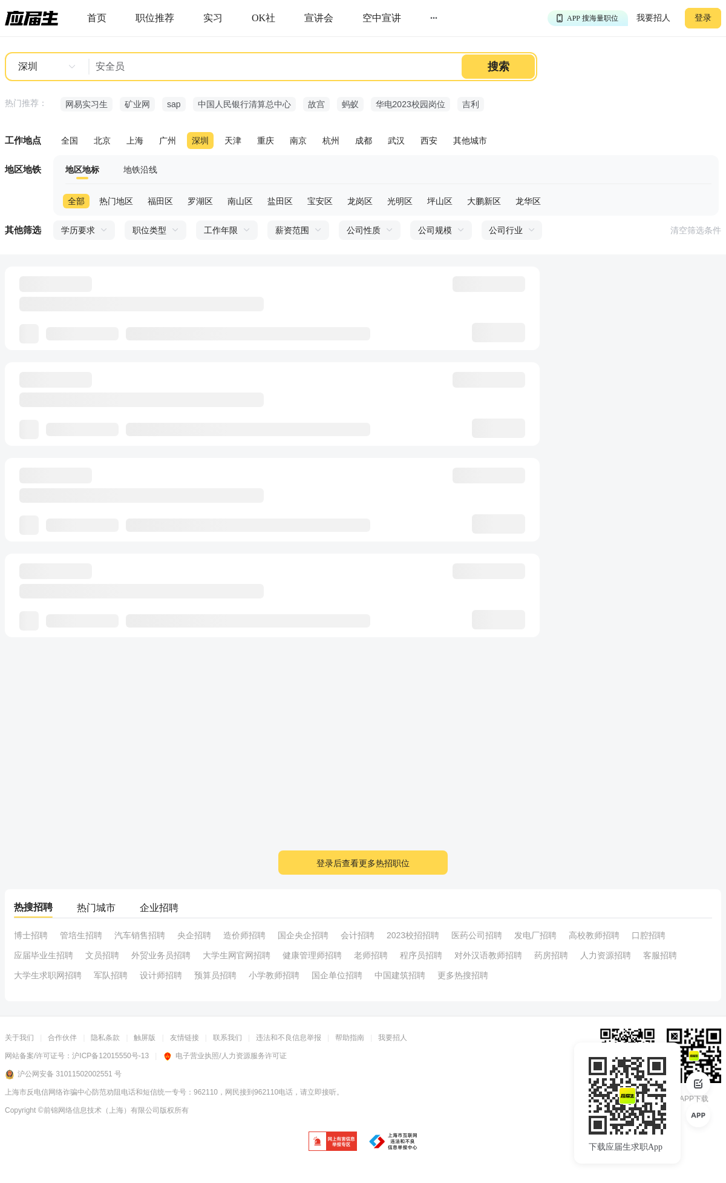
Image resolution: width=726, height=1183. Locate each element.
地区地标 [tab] (82, 169)
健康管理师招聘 (312, 955)
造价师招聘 (244, 935)
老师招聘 (371, 955)
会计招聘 (357, 935)
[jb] (332, 1142)
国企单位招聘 (337, 975)
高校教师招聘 (594, 935)
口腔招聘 (649, 935)
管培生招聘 (81, 935)
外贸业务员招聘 (161, 955)
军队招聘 (111, 975)
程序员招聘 (421, 955)
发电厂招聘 (535, 935)
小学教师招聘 (274, 975)
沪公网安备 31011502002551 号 (63, 1074)
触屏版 (144, 1037)
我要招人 (653, 17)
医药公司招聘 (476, 935)
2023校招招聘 (413, 935)
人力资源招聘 (605, 955)
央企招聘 (194, 935)
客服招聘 (660, 955)
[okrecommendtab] (263, 18)
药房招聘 (551, 955)
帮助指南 (349, 1037)
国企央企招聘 (303, 935)
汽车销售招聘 (139, 935)
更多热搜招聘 (462, 975)
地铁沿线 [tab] (140, 169)
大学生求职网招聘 (48, 975)
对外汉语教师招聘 (488, 955)
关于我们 (19, 1037)
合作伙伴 (62, 1037)
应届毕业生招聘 (43, 955)
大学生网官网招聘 (236, 955)
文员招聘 (102, 955)
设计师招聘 (161, 975)
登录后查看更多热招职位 (363, 863)
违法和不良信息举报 (288, 1037)
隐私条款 (105, 1037)
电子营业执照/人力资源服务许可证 (224, 1056)
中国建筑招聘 (399, 975)
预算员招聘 (215, 975)
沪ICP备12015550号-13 (110, 1056)
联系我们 (227, 1037)
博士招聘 (31, 935)
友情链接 (184, 1037)
